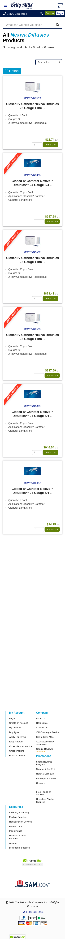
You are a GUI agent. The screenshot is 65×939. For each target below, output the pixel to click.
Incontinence (15, 831)
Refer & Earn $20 (45, 773)
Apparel (13, 843)
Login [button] (60, 13)
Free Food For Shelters (43, 793)
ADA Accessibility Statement (45, 743)
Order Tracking (16, 751)
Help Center (42, 723)
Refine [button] (12, 71)
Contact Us (41, 727)
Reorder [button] (50, 13)
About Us (41, 718)
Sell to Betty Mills (45, 737)
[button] (41, 13)
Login (12, 718)
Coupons (40, 783)
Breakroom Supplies (19, 847)
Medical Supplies (18, 817)
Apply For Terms (17, 737)
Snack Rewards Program (44, 763)
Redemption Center (46, 778)
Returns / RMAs (17, 755)
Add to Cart (50, 144)
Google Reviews (44, 749)
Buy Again (14, 732)
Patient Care (15, 826)
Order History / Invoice (20, 746)
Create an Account (18, 723)
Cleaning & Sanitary (19, 812)
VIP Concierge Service (47, 732)
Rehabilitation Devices (20, 821)
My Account (15, 727)
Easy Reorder (16, 741)
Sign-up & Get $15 (45, 769)
